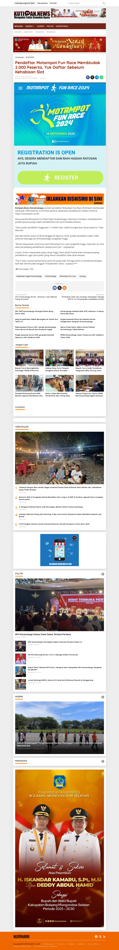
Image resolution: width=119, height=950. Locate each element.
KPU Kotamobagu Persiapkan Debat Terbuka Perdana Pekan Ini (55, 642)
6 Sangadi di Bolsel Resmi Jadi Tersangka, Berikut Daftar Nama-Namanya (51, 507)
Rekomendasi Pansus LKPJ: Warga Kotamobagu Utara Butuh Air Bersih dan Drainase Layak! (35, 328)
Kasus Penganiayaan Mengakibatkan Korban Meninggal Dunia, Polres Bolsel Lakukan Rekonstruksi (59, 744)
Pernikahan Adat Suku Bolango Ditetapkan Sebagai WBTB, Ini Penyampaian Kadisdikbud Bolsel (82, 296)
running (82, 276)
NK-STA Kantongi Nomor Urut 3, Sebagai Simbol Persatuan (53, 655)
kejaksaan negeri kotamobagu (29, 276)
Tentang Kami (48, 944)
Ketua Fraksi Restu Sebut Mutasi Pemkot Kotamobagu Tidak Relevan (77, 328)
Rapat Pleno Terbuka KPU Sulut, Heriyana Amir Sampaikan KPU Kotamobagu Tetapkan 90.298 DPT (65, 668)
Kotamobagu (50, 276)
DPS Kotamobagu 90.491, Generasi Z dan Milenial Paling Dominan (36, 296)
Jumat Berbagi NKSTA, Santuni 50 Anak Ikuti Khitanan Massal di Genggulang (60, 680)
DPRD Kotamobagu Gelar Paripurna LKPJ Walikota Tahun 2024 (82, 336)
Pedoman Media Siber (22, 946)
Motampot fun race (68, 276)
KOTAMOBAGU (33, 78)
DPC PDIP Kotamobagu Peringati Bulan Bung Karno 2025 (34, 312)
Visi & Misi (61, 944)
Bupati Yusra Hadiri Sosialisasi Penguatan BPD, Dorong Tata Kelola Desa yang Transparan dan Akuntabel (89, 369)
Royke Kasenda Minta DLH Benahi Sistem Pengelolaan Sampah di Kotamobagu (77, 320)
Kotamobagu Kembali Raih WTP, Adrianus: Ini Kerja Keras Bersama (82, 312)
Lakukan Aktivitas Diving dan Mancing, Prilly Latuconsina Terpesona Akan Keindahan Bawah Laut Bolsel (60, 515)
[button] (104, 3)
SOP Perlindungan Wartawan (45, 946)
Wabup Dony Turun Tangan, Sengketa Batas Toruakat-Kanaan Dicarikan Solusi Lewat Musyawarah (58, 369)
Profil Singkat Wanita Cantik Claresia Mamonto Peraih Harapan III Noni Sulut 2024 (54, 524)
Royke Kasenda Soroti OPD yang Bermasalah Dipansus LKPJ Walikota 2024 (34, 336)
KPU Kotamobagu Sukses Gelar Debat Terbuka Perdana (43, 634)
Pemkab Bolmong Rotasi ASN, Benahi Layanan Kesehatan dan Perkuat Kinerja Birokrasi (28, 394)
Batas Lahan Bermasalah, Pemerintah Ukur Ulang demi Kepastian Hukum (57, 394)
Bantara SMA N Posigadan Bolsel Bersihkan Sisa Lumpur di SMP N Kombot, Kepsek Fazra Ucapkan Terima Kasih (61, 498)
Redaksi (71, 944)
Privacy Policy (93, 944)
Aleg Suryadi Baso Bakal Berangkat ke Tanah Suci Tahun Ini (36, 320)
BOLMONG (18, 78)
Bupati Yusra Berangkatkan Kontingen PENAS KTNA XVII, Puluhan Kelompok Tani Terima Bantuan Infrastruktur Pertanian (29, 369)
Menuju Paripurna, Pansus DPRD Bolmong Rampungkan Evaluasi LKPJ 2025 (89, 394)
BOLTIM (25, 78)
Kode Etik (81, 944)
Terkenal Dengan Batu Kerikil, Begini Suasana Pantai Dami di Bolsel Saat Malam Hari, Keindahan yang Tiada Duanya (60, 488)
